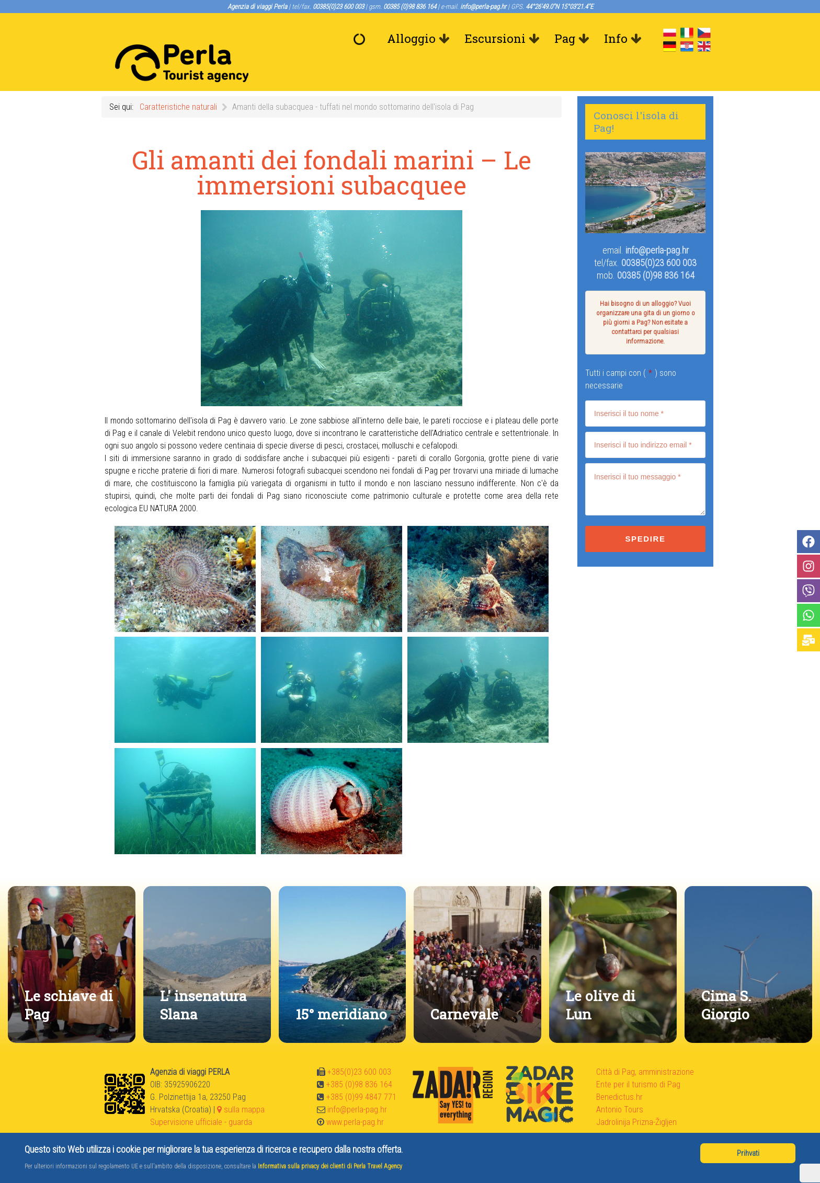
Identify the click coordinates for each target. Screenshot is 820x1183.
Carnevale (464, 990)
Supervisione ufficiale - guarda (201, 1099)
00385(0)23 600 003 (659, 239)
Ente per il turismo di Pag (638, 1061)
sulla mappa (241, 1086)
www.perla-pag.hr (355, 1099)
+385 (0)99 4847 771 (361, 1073)
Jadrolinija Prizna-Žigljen (636, 1099)
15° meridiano (341, 990)
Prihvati (748, 1153)
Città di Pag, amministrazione (645, 1048)
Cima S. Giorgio (726, 981)
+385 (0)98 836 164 (359, 1061)
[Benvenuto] (361, 38)
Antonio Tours (619, 1086)
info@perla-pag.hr (657, 226)
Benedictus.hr (619, 1073)
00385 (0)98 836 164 (655, 251)
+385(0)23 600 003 (359, 1048)
